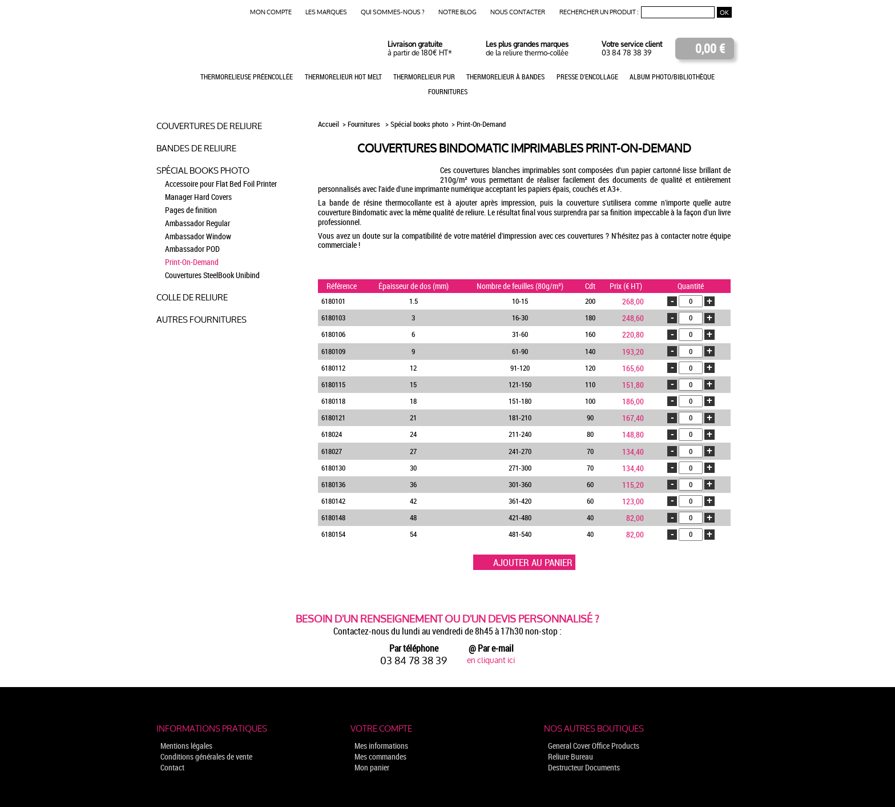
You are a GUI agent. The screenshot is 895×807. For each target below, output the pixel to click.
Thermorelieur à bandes (505, 77)
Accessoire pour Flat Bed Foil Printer (221, 183)
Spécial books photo (202, 170)
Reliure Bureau (570, 756)
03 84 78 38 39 (626, 53)
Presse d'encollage (587, 77)
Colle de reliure (192, 297)
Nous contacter (517, 12)
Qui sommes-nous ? (393, 12)
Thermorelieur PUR (424, 77)
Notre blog (457, 12)
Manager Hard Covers (198, 196)
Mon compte (271, 12)
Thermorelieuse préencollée (246, 77)
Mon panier (371, 767)
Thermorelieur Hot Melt (343, 77)
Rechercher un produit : (599, 12)
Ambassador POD (192, 248)
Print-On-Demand (192, 261)
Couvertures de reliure (209, 126)
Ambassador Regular (197, 223)
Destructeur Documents (584, 767)
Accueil (329, 124)
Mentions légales (186, 745)
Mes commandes (380, 756)
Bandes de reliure (196, 148)
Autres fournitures (201, 319)
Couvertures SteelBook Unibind (212, 275)
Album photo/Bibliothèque (672, 77)
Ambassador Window (198, 236)
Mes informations (381, 745)
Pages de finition (191, 209)
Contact (172, 767)
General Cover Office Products (593, 745)
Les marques (326, 12)
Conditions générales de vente (206, 756)
